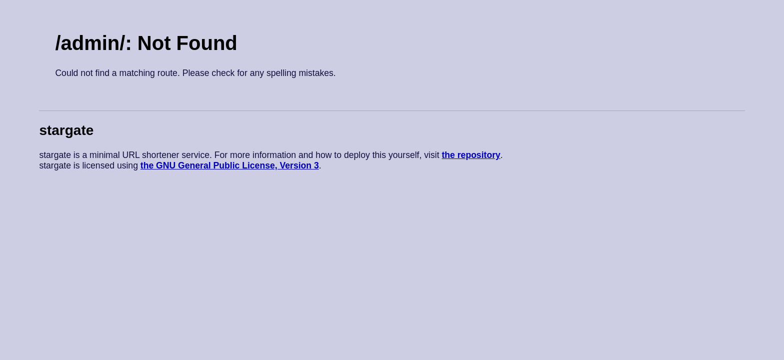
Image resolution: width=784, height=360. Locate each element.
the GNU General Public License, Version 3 (229, 165)
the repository (471, 155)
